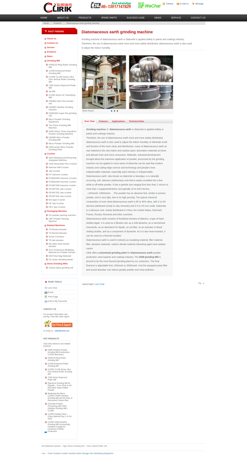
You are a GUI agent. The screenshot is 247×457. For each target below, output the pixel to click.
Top (199, 283)
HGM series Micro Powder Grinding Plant (61, 148)
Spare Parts (109, 17)
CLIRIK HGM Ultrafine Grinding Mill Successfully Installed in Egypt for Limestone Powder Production (59, 426)
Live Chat (52, 288)
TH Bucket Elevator (58, 233)
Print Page (53, 296)
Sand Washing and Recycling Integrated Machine (62, 158)
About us (51, 38)
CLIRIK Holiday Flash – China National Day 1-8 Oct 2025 (60, 416)
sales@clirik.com (62, 331)
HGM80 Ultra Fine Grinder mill (61, 102)
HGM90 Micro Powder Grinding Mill (59, 138)
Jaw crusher (54, 171)
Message (200, 4)
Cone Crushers (54, 453)
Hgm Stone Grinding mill (74, 446)
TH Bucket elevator (58, 229)
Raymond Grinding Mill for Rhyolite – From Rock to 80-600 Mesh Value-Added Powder (60, 386)
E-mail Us (184, 4)
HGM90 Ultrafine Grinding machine (61, 108)
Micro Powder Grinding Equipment (59, 120)
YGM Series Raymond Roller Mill (62, 86)
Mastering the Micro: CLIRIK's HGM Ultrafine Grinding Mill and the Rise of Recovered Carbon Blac (60, 397)
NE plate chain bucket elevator (59, 245)
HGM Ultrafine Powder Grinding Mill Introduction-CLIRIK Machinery (59, 352)
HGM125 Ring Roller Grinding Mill (63, 66)
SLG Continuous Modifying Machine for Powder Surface (62, 251)
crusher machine (68, 453)
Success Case (136, 17)
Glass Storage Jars (85, 453)
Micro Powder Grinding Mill (61, 143)
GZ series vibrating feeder (61, 259)
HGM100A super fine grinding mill (63, 114)
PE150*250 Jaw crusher (60, 189)
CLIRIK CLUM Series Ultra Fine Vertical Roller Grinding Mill (62, 79)
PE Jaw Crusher (56, 203)
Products (84, 17)
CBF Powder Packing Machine (59, 220)
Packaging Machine (57, 211)
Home (43, 17)
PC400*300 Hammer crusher (62, 185)
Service (176, 17)
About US (63, 17)
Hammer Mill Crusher (59, 167)
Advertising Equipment (103, 453)
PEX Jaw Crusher (57, 207)
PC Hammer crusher (58, 174)
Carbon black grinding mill (61, 267)
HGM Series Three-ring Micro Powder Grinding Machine (63, 132)
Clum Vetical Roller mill (97, 446)
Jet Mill (52, 91)
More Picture (88, 111)
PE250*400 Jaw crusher (60, 196)
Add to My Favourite (57, 301)
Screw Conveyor (56, 236)
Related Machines (56, 225)
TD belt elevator (56, 240)
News (157, 17)
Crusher (51, 153)
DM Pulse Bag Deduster (60, 256)
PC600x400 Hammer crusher (62, 182)
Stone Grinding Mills (57, 263)
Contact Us (198, 17)
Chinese (169, 4)
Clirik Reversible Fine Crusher (63, 164)
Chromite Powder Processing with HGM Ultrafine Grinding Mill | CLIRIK (58, 407)
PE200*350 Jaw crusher (60, 192)
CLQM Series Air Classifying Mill (63, 96)
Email (50, 292)
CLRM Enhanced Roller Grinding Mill (60, 72)
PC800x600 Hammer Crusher (63, 178)
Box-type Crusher (57, 200)
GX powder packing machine (62, 215)
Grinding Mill (53, 60)
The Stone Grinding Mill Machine (60, 126)
